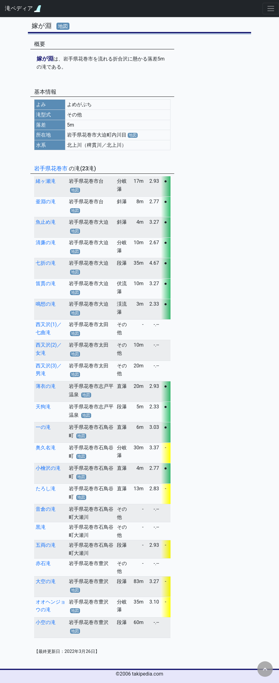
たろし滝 (45, 489)
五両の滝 (45, 545)
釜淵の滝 (45, 201)
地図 (63, 26)
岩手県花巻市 (51, 168)
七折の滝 (45, 263)
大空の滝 (45, 581)
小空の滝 (45, 622)
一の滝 (43, 427)
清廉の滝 (45, 242)
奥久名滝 (45, 448)
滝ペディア (23, 8)
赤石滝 (43, 563)
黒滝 (41, 527)
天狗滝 (43, 407)
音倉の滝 (45, 509)
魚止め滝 (45, 222)
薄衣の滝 (45, 386)
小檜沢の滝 (48, 468)
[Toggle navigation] (271, 8)
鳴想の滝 (45, 304)
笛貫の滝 (45, 283)
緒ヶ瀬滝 (45, 181)
